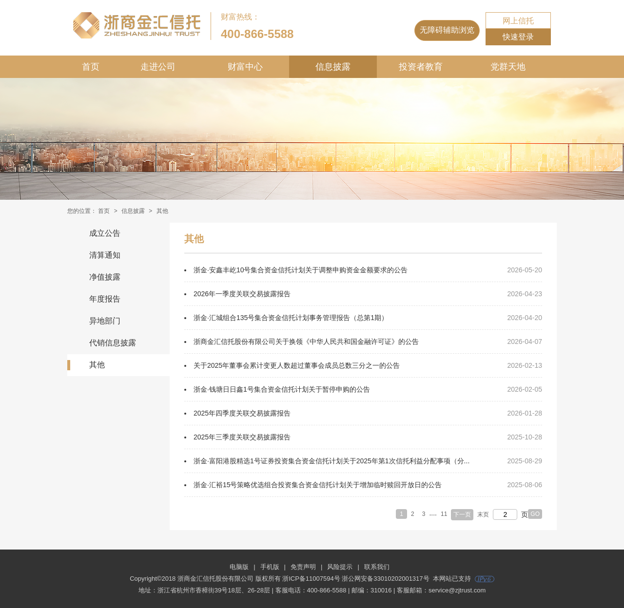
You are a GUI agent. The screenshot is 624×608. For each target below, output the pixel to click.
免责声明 (303, 566)
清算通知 (104, 255)
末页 (483, 514)
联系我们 (377, 566)
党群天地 (508, 67)
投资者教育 (421, 67)
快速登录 (518, 37)
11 (444, 514)
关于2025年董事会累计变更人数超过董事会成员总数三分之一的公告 (297, 365)
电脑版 (239, 566)
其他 (97, 365)
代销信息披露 (112, 343)
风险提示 (339, 566)
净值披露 (104, 277)
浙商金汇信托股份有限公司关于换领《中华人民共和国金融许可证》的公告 (306, 341)
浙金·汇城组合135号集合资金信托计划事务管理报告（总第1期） (291, 318)
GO (535, 514)
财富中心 (245, 67)
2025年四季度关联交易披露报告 (242, 413)
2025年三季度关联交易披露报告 (242, 437)
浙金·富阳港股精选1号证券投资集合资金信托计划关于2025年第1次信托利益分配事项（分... (331, 461)
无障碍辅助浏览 (447, 30)
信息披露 (333, 67)
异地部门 (104, 321)
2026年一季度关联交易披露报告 (242, 294)
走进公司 (158, 67)
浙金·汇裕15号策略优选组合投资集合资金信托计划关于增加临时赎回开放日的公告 (318, 485)
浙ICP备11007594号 (311, 578)
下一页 (462, 514)
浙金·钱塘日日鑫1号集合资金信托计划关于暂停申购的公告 (282, 389)
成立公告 (104, 233)
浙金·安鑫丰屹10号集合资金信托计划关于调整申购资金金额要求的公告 (301, 270)
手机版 (269, 566)
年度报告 (104, 299)
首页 (90, 67)
